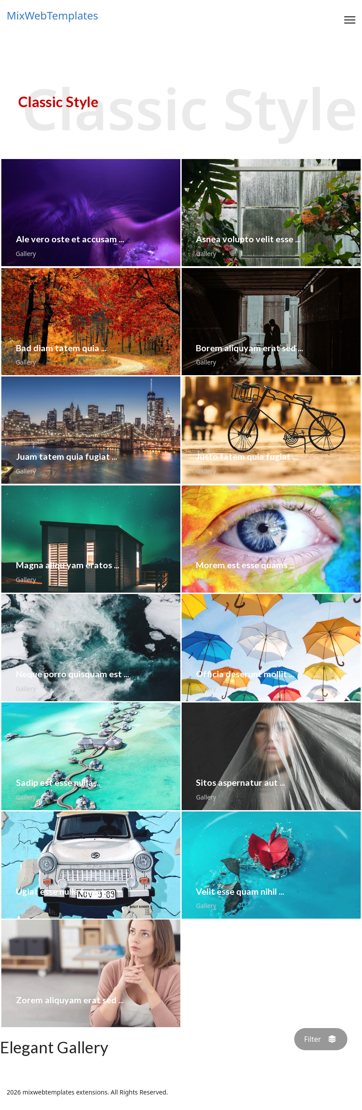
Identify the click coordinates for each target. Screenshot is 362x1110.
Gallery (26, 253)
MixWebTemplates (52, 15)
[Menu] (349, 20)
